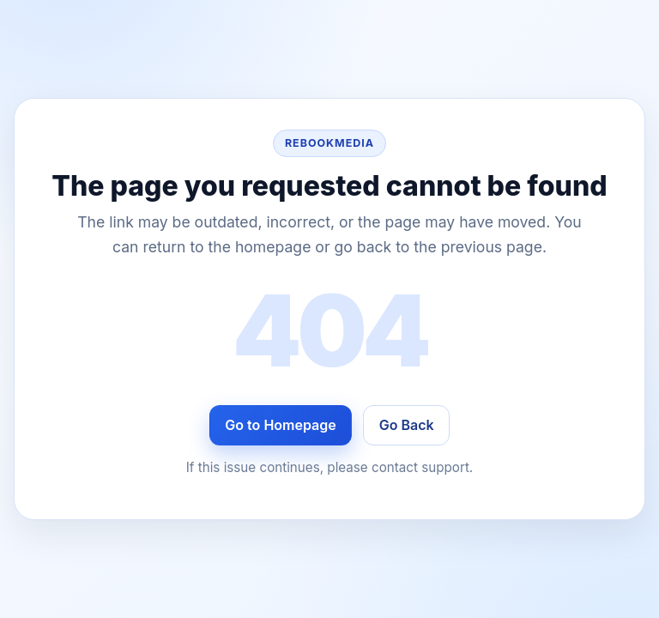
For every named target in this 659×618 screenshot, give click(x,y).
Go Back (406, 424)
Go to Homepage (280, 424)
